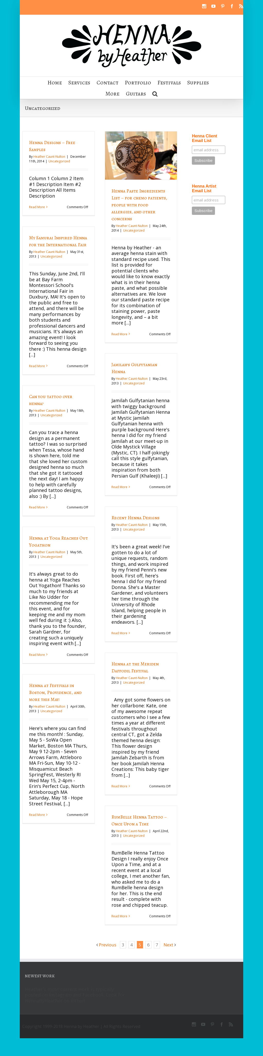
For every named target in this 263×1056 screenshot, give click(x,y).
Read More (37, 207)
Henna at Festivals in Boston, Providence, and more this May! (55, 692)
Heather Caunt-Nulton (49, 156)
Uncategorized (59, 161)
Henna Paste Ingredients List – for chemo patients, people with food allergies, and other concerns (139, 205)
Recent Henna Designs (135, 517)
